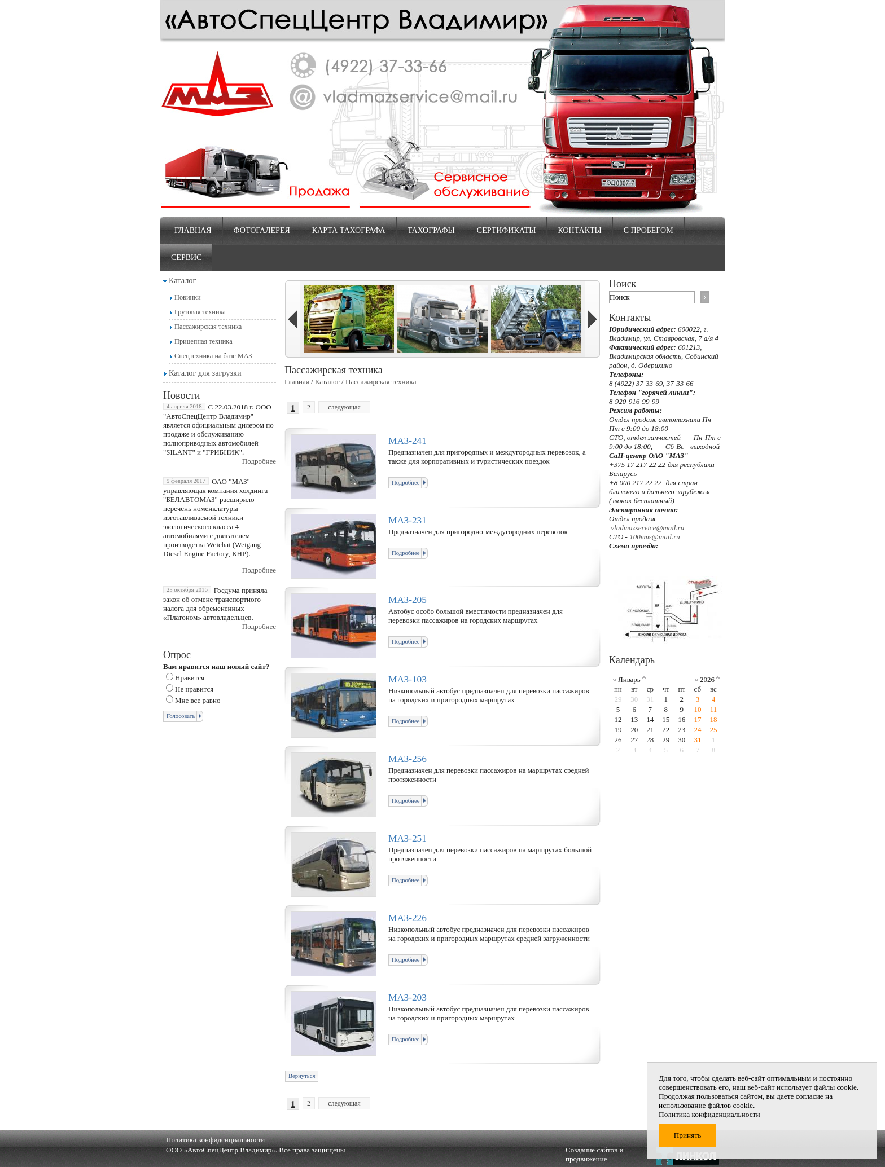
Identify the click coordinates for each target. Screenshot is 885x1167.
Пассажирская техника (208, 327)
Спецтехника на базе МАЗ (213, 356)
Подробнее (259, 461)
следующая (344, 407)
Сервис (186, 257)
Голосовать (181, 716)
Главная (193, 230)
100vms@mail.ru (654, 536)
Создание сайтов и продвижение (594, 1154)
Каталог (182, 280)
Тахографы (431, 230)
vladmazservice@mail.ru (647, 527)
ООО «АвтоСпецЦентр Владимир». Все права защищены (255, 1150)
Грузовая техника (200, 312)
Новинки (187, 297)
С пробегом (648, 230)
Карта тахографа (348, 230)
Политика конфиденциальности (215, 1139)
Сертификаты (506, 230)
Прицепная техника (203, 341)
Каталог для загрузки (205, 372)
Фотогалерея (262, 230)
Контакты (579, 230)
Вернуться (301, 1076)
